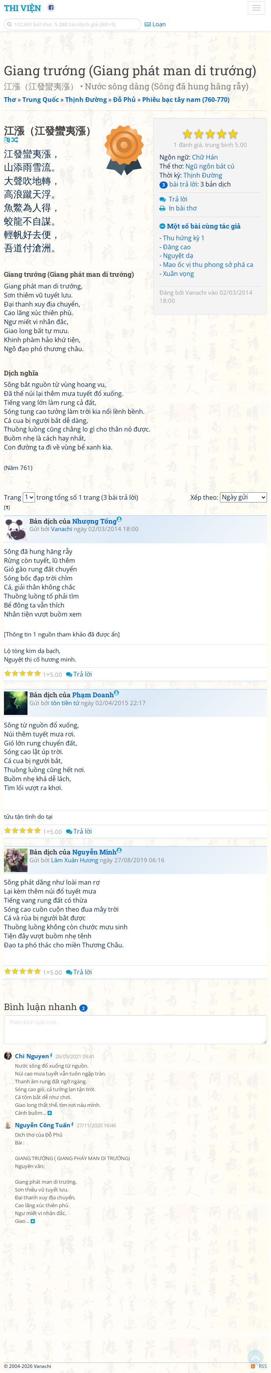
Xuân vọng (178, 273)
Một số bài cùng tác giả (200, 226)
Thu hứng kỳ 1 (184, 238)
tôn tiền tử (65, 703)
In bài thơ (183, 208)
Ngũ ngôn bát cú (209, 166)
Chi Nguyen (32, 1056)
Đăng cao (177, 247)
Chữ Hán (205, 157)
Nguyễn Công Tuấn (42, 1125)
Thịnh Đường (202, 175)
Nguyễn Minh (97, 851)
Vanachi (196, 292)
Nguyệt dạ (178, 255)
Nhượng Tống (97, 521)
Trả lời (178, 199)
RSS (259, 1366)
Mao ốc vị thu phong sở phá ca (208, 264)
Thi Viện (22, 7)
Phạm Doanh (95, 694)
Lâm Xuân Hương (74, 860)
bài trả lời (178, 184)
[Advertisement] (135, 1303)
